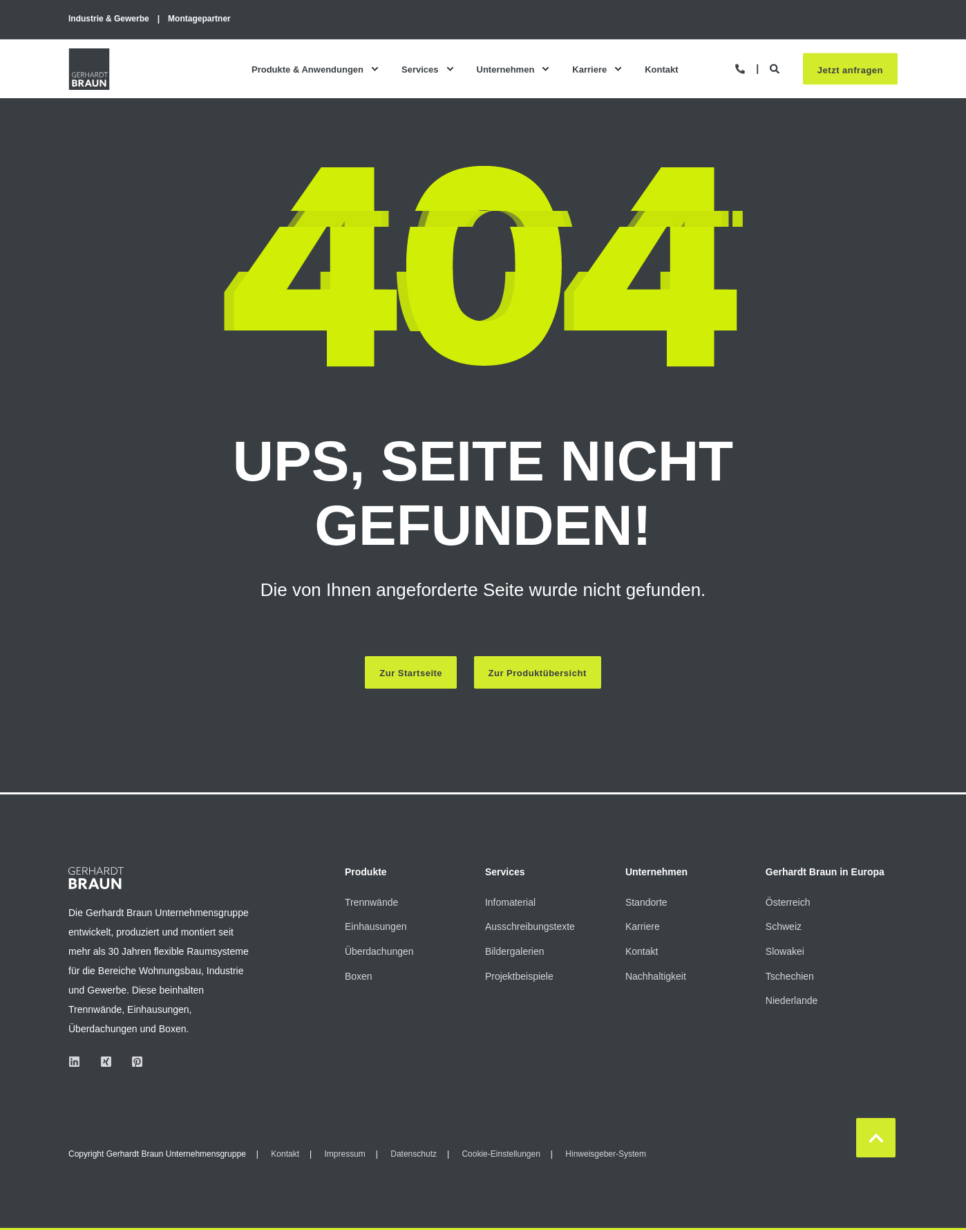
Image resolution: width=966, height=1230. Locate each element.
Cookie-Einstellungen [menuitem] (501, 1154)
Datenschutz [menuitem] (413, 1154)
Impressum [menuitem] (344, 1154)
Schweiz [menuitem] (784, 926)
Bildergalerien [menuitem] (514, 951)
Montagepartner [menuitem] (199, 19)
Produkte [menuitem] (366, 872)
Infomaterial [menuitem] (510, 902)
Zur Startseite (410, 673)
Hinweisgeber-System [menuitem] (605, 1154)
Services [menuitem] (420, 69)
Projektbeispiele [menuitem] (519, 976)
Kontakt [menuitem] (661, 69)
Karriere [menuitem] (589, 69)
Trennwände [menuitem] (371, 902)
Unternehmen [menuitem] (506, 69)
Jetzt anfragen (850, 69)
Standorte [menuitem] (646, 902)
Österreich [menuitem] (788, 902)
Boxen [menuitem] (358, 976)
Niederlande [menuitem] (792, 1000)
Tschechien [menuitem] (790, 976)
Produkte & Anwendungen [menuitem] (307, 69)
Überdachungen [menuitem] (379, 951)
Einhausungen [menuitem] (376, 926)
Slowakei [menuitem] (785, 951)
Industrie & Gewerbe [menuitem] (108, 19)
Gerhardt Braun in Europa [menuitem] (825, 872)
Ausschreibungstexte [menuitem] (530, 926)
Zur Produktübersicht (538, 673)
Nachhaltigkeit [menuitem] (655, 976)
